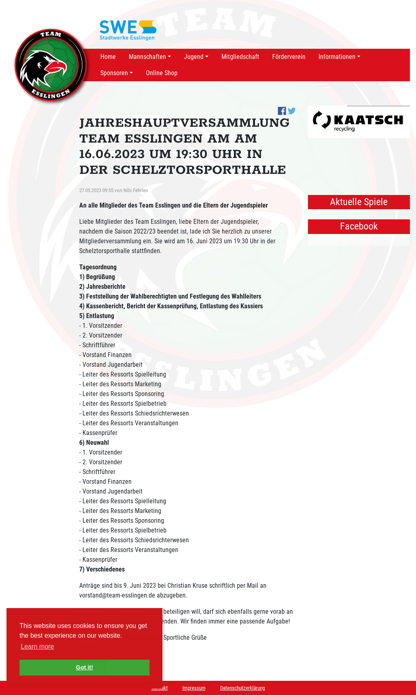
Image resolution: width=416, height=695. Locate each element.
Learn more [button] (37, 646)
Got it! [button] (84, 667)
